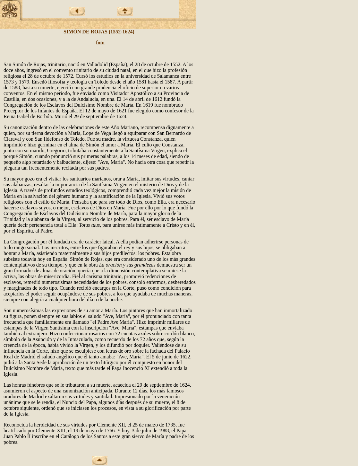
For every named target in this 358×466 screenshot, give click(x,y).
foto (100, 42)
